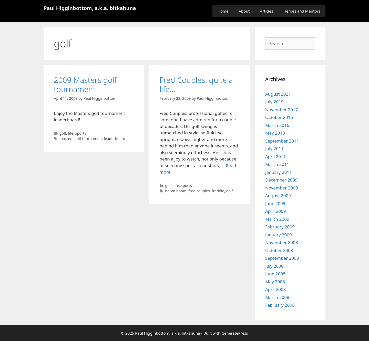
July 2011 (274, 149)
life (70, 133)
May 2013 (275, 133)
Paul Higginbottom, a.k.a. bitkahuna (90, 8)
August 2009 (278, 195)
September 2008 (282, 258)
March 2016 (277, 125)
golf (62, 133)
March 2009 (277, 219)
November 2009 (281, 188)
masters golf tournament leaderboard (92, 138)
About (244, 11)
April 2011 (275, 156)
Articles (266, 11)
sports (80, 133)
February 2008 (280, 305)
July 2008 (274, 266)
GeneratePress (234, 333)
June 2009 (275, 203)
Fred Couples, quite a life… (196, 84)
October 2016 (279, 117)
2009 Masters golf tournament (85, 84)
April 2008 (275, 289)
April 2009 (275, 211)
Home (223, 11)
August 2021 (278, 94)
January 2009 (278, 235)
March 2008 (277, 297)
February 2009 (280, 227)
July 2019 (274, 102)
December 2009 (281, 180)
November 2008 (281, 242)
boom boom (175, 190)
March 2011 (277, 164)
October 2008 (279, 250)
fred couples (199, 190)
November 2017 (281, 110)
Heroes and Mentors (301, 11)
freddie (218, 190)
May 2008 (275, 282)
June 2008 (275, 274)
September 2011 (282, 141)
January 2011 (278, 172)
